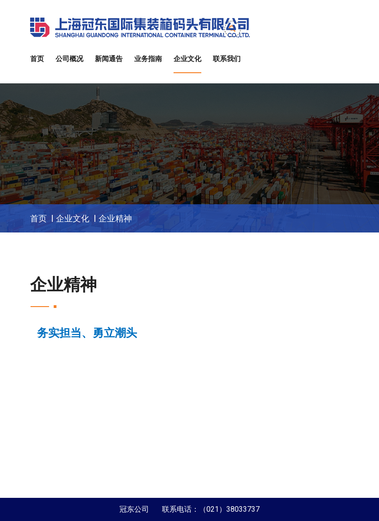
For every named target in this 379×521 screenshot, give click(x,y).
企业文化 (187, 58)
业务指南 (148, 58)
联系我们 (227, 58)
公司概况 (69, 58)
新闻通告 (109, 58)
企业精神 (115, 218)
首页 (37, 58)
